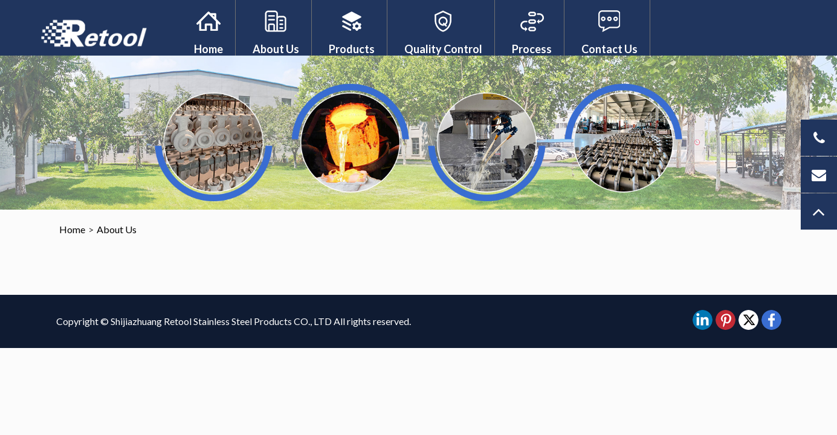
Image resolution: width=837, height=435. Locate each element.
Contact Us (609, 49)
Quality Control (443, 49)
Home (208, 49)
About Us (276, 49)
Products (352, 49)
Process (532, 49)
